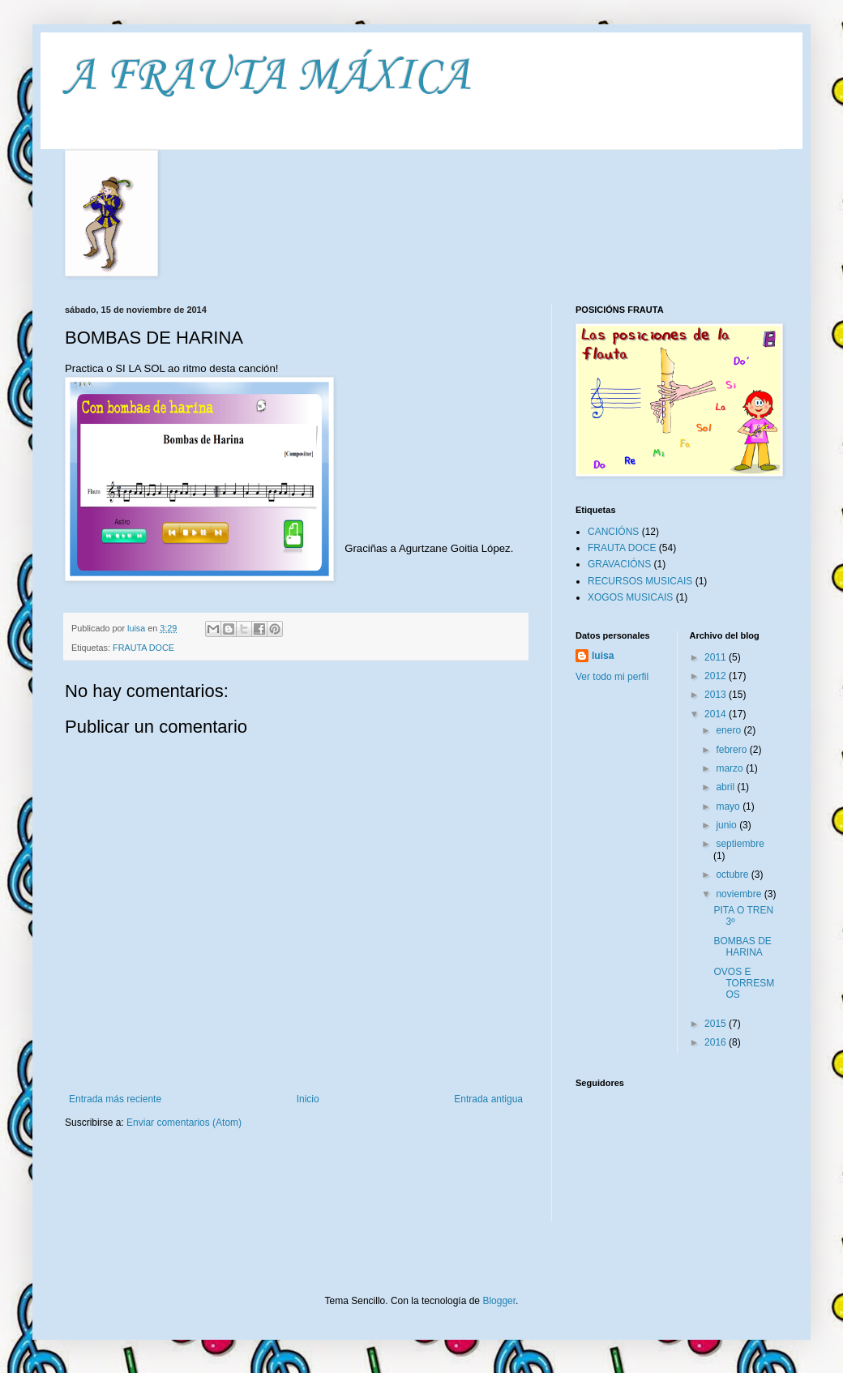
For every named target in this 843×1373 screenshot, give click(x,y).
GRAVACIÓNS (619, 564)
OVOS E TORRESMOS (743, 983)
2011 (716, 657)
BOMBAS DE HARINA (742, 946)
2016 (716, 1042)
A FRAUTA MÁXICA (267, 76)
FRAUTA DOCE (143, 647)
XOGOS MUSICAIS (630, 597)
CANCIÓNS (613, 531)
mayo (729, 806)
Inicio (308, 1099)
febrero (732, 749)
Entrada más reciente (115, 1099)
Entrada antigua (488, 1099)
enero (729, 730)
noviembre (740, 894)
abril (726, 787)
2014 (716, 714)
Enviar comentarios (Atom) (184, 1122)
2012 (716, 676)
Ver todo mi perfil (612, 676)
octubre (733, 874)
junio (727, 825)
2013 (716, 694)
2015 (716, 1023)
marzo (731, 768)
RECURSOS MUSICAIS (640, 581)
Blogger (499, 1301)
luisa (603, 655)
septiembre (740, 843)
